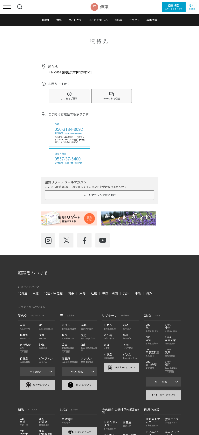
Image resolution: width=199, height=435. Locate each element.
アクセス (134, 20)
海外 (149, 293)
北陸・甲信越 (53, 293)
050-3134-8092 (69, 129)
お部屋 (118, 20)
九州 (126, 293)
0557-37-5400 (68, 159)
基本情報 (151, 20)
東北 (35, 293)
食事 (59, 20)
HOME (46, 20)
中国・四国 (110, 293)
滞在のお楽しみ (98, 20)
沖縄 (137, 293)
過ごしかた (75, 20)
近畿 (94, 293)
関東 (71, 293)
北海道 (22, 293)
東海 (82, 293)
